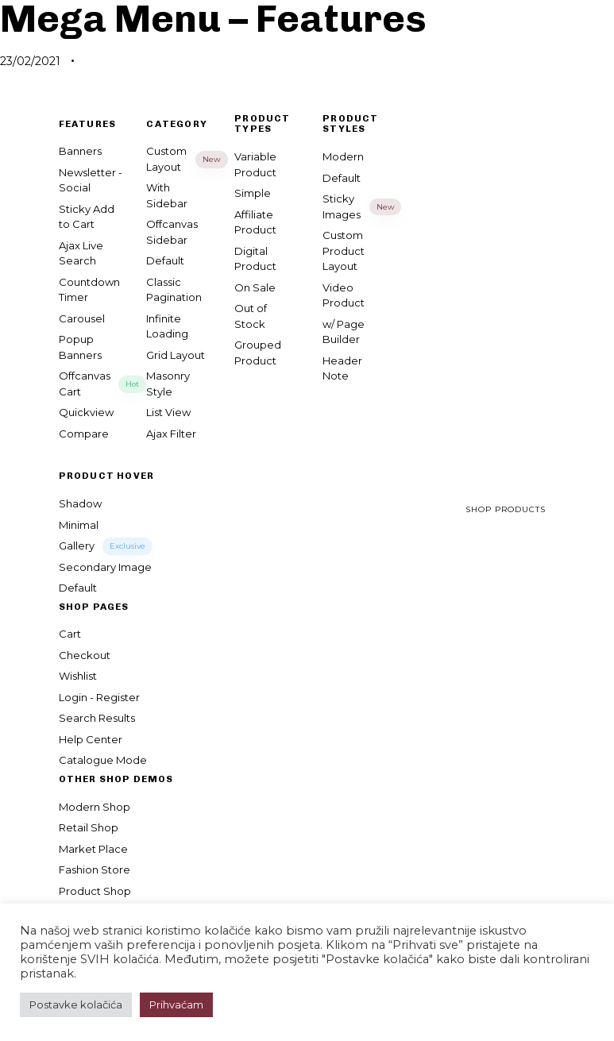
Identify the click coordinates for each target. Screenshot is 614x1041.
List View (168, 412)
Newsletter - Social (90, 180)
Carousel (82, 318)
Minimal (78, 525)
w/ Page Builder (343, 332)
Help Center (90, 739)
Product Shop (95, 891)
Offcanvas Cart (91, 383)
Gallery (106, 546)
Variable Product (255, 164)
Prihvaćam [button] (176, 1004)
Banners (80, 151)
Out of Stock (250, 316)
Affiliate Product (255, 222)
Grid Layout (175, 355)
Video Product (343, 295)
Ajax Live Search (81, 253)
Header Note (342, 368)
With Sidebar (166, 195)
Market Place (93, 848)
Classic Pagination (174, 290)
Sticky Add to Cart (86, 216)
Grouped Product (257, 352)
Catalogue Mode (103, 760)
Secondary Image (105, 567)
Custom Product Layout (343, 250)
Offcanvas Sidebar (172, 232)
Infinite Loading (167, 326)
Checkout (84, 655)
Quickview (86, 412)
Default (165, 260)
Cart (70, 633)
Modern (343, 156)
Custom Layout (178, 159)
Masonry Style (168, 383)
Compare (84, 433)
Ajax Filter (171, 433)
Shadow (80, 503)
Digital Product (255, 259)
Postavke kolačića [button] (75, 1004)
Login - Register (99, 697)
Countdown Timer (89, 290)
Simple (252, 193)
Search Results (97, 717)
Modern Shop (94, 806)
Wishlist (78, 675)
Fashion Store (94, 869)
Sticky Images (354, 206)
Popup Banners (80, 347)
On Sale (255, 287)
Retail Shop (88, 827)
